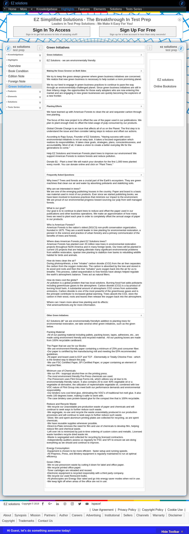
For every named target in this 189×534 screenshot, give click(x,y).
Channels (142, 515)
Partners (49, 515)
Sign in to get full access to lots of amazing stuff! (51, 34)
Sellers (128, 515)
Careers (77, 515)
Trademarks (26, 520)
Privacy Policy (127, 509)
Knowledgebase (46, 9)
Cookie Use (175, 509)
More (23, 9)
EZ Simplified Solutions (58, 19)
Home (12, 9)
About (7, 515)
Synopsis (21, 515)
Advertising (93, 515)
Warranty (158, 515)
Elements (100, 9)
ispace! (96, 503)
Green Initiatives (20, 86)
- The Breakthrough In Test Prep (117, 19)
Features (84, 9)
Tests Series (134, 9)
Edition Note (16, 76)
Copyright (8, 520)
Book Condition (18, 71)
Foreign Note (17, 81)
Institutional (112, 515)
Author (63, 515)
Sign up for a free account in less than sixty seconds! (138, 34)
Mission (35, 515)
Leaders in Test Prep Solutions (73, 23)
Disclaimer (175, 515)
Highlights (67, 9)
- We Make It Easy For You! (114, 23)
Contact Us (45, 520)
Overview (14, 65)
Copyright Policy (152, 509)
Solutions (116, 9)
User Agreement (103, 509)
